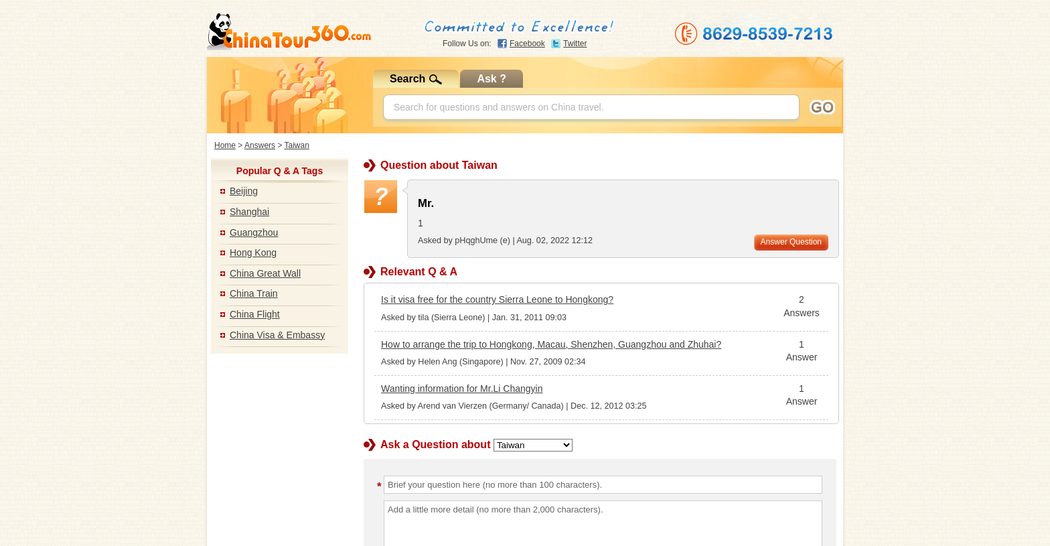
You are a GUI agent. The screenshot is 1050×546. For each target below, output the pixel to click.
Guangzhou (254, 232)
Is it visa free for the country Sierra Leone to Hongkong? (497, 299)
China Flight (255, 314)
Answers (259, 145)
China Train (254, 293)
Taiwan (297, 145)
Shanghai (249, 211)
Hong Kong (253, 252)
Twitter (575, 43)
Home (225, 145)
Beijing (244, 191)
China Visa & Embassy (277, 335)
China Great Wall (265, 273)
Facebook (527, 43)
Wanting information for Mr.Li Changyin (461, 388)
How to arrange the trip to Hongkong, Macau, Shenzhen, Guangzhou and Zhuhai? (551, 344)
